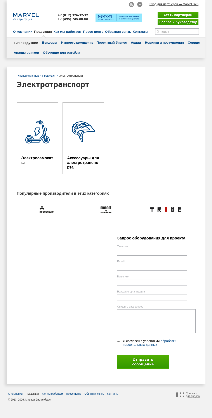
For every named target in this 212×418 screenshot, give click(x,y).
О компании (22, 31)
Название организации (131, 291)
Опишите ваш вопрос (130, 306)
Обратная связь (118, 31)
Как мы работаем (68, 31)
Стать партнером (178, 14)
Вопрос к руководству (178, 22)
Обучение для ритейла (61, 52)
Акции (136, 42)
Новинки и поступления (164, 42)
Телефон (122, 246)
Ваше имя (123, 276)
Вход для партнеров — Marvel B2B (173, 4)
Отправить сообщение (143, 362)
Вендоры (49, 42)
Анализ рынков (26, 52)
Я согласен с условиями (149, 342)
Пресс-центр (93, 31)
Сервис (194, 42)
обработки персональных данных (149, 342)
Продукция (43, 31)
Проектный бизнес (112, 42)
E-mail (121, 261)
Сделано (193, 395)
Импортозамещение (77, 42)
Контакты (140, 31)
